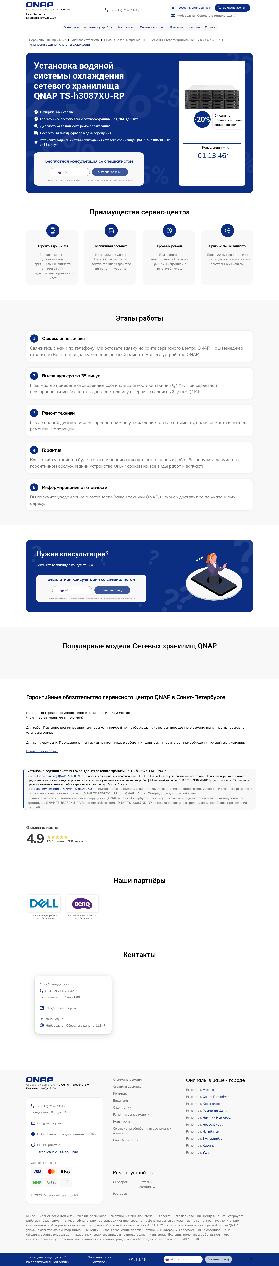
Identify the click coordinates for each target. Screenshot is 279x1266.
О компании (71, 27)
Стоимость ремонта (127, 1079)
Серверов (120, 1182)
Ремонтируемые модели (131, 1114)
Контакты (194, 27)
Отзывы (210, 27)
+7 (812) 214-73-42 (124, 10)
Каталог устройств (100, 27)
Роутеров (120, 1193)
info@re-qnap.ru (46, 1123)
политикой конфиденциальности (117, 180)
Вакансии (176, 27)
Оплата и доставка (152, 27)
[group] (44, 907)
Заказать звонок (231, 7)
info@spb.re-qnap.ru (58, 1008)
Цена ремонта (126, 27)
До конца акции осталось (100, 1259)
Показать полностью (42, 751)
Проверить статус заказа (190, 7)
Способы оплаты (125, 1140)
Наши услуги (123, 1121)
